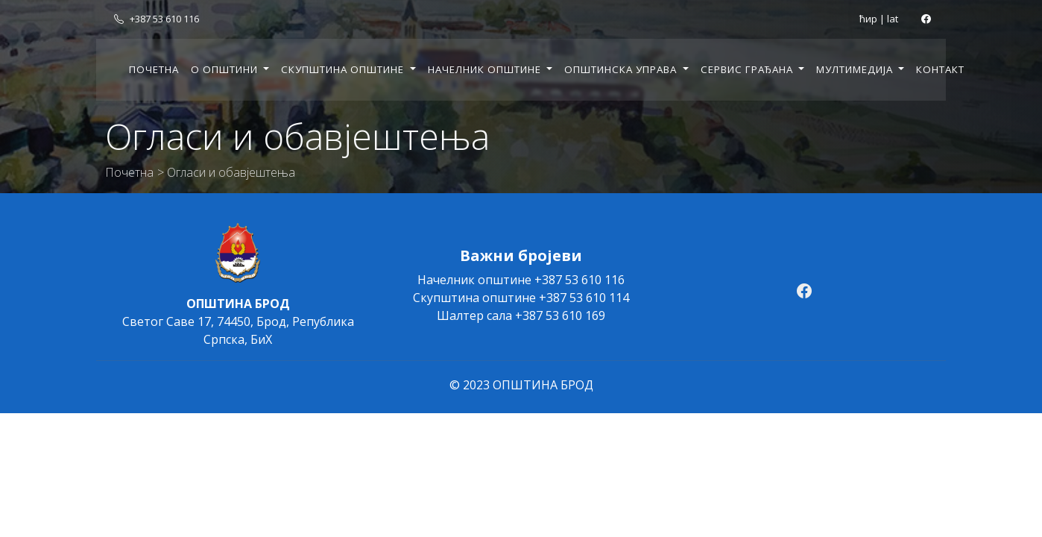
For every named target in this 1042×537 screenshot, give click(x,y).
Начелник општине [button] (486, 69)
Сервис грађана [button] (748, 69)
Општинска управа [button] (622, 69)
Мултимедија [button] (856, 69)
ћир (868, 18)
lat (892, 18)
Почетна (154, 69)
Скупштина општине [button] (344, 69)
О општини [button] (226, 69)
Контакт (940, 69)
